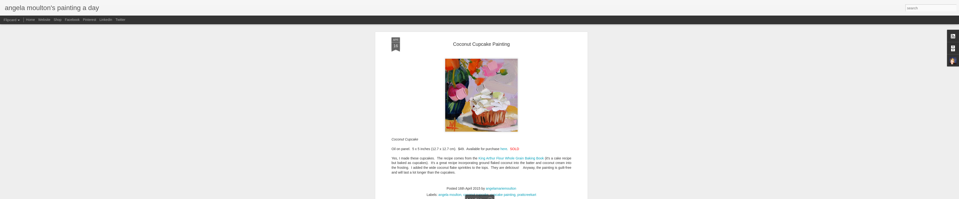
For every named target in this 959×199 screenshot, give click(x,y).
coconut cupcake (475, 71)
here (503, 25)
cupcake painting (502, 71)
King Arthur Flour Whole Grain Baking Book (511, 34)
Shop (58, 20)
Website (44, 20)
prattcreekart (526, 71)
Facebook (72, 20)
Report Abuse (528, 196)
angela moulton (450, 71)
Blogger (513, 196)
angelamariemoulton (501, 64)
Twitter (120, 20)
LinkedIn (105, 20)
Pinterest (89, 20)
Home (30, 20)
